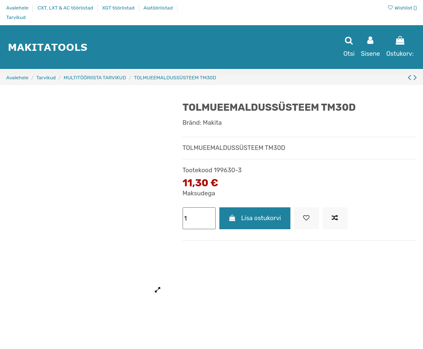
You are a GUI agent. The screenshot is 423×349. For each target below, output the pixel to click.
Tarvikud (16, 17)
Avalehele (18, 8)
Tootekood (197, 170)
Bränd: (192, 122)
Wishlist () (402, 8)
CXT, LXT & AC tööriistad (66, 8)
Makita (212, 122)
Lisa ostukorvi (254, 218)
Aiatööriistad (158, 8)
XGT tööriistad (118, 8)
